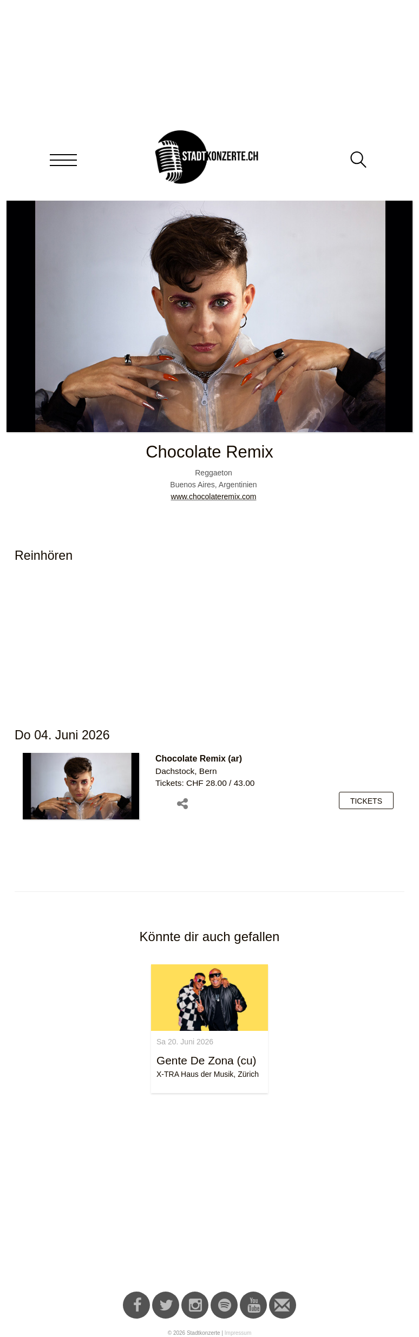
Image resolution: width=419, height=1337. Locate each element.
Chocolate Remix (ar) (198, 758)
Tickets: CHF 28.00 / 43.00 (204, 782)
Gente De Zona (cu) (206, 1060)
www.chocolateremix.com (214, 496)
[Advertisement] (209, 1194)
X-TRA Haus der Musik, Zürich (207, 1074)
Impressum (238, 1333)
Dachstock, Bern (186, 771)
